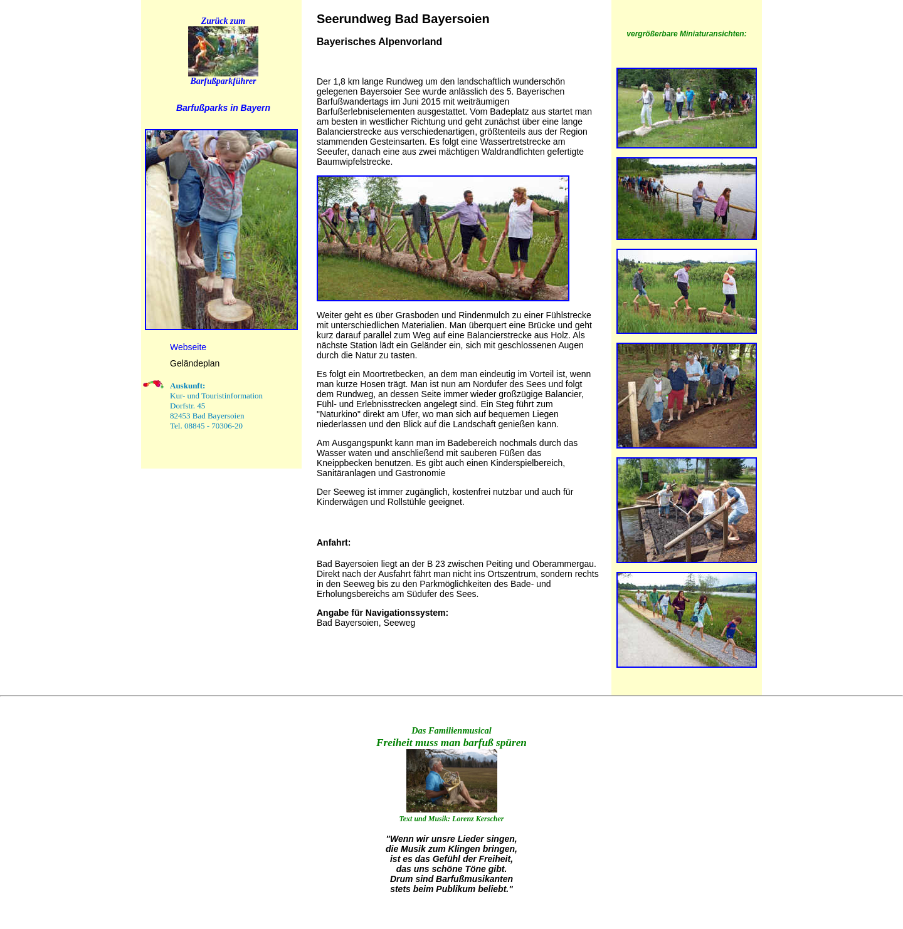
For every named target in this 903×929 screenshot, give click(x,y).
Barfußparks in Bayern (223, 108)
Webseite (188, 347)
